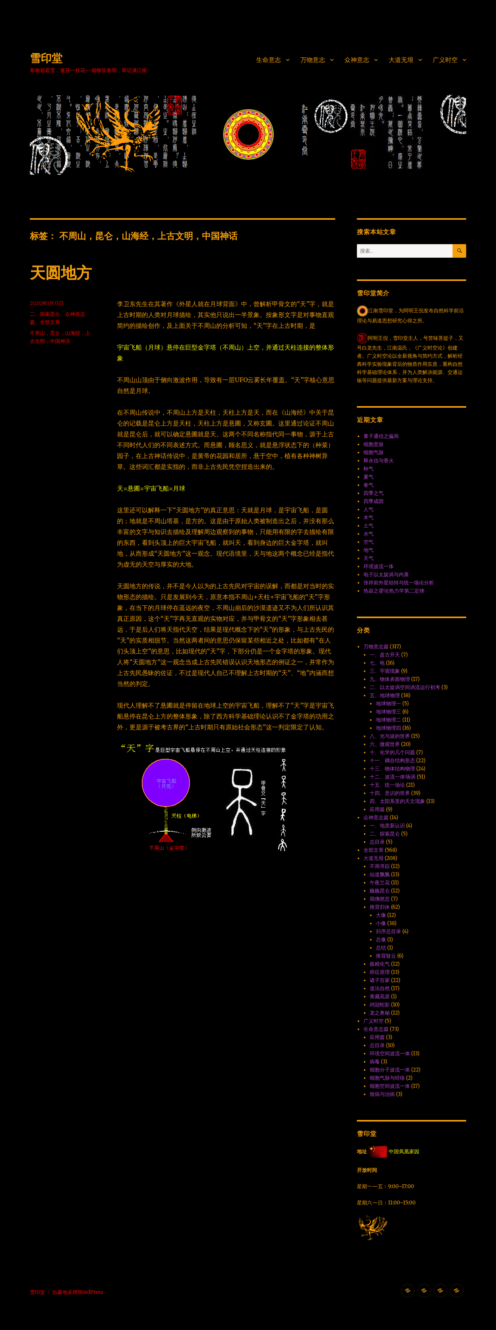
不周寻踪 (380, 866)
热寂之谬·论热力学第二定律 (393, 590)
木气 (368, 517)
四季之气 (373, 493)
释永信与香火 (378, 460)
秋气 (368, 468)
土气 (368, 525)
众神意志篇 (376, 817)
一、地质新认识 (387, 825)
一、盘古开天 (385, 654)
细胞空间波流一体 (390, 1086)
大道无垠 (401, 60)
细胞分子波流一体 (390, 1069)
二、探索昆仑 (45, 314)
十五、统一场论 (387, 785)
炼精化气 (380, 964)
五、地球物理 (385, 695)
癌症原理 (380, 972)
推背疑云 (386, 956)
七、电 (377, 663)
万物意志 (312, 60)
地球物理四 (388, 728)
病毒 (375, 1061)
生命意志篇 (376, 1029)
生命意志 (268, 60)
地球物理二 (388, 720)
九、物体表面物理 (390, 679)
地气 (368, 550)
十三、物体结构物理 (392, 768)
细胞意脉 (373, 444)
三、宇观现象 (385, 671)
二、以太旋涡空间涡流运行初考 (405, 687)
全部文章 (50, 322)
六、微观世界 (385, 744)
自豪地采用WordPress (77, 1292)
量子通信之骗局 (381, 436)
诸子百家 (380, 980)
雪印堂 (46, 58)
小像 (381, 923)
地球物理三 (388, 711)
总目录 (377, 842)
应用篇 (377, 809)
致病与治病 (382, 1094)
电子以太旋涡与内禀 (386, 574)
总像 (381, 939)
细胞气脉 (373, 452)
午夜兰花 (380, 882)
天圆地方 (61, 272)
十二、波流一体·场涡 (392, 777)
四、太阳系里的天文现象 (397, 801)
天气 (368, 558)
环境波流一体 (378, 566)
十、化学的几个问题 (392, 752)
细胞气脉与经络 (387, 1078)
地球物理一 (388, 703)
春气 (368, 485)
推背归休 (380, 907)
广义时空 (445, 60)
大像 (381, 915)
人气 (368, 509)
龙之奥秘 (380, 1013)
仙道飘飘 (380, 874)
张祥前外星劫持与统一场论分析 (398, 582)
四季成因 (373, 501)
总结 (381, 947)
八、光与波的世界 (390, 736)
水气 (368, 534)
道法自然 (380, 988)
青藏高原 (380, 996)
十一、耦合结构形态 (392, 760)
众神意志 (356, 60)
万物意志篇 (376, 646)
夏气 (368, 477)
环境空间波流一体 (390, 1053)
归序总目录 (388, 931)
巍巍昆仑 (380, 890)
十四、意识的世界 (390, 793)
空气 (368, 542)
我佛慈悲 (380, 899)
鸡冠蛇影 (380, 1004)
